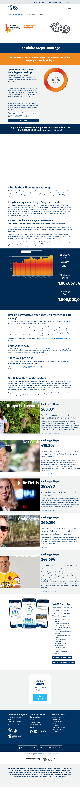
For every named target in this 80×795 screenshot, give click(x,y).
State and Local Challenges (16, 14)
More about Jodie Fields (48, 510)
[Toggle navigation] (69, 8)
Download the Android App (51, 747)
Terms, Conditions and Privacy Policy (47, 754)
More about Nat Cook (47, 474)
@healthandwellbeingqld (48, 367)
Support (32, 727)
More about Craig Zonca (48, 547)
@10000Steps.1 (33, 367)
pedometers (67, 244)
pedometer (12, 209)
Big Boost (66, 195)
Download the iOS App (27, 747)
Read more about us (15, 725)
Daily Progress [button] (37, 252)
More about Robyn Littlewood (50, 433)
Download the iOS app (62, 658)
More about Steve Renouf (48, 591)
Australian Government (63, 338)
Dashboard (33, 720)
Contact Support (35, 725)
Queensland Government (45, 338)
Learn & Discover (35, 722)
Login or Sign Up (23, 120)
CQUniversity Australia (15, 721)
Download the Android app (63, 662)
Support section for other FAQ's (34, 246)
